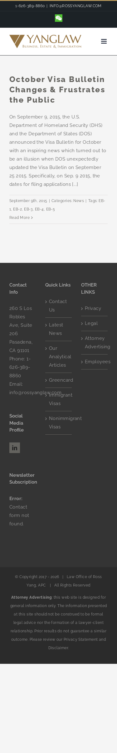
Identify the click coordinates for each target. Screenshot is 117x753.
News (78, 201)
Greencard (59, 380)
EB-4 (39, 209)
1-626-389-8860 (20, 367)
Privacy (93, 308)
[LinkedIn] (14, 447)
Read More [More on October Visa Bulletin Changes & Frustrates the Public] (19, 217)
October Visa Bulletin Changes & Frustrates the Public (57, 89)
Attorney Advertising (95, 342)
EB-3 (28, 209)
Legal (91, 323)
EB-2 (17, 209)
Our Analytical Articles (59, 356)
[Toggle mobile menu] (104, 41)
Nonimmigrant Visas (59, 423)
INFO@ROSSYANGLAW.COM (76, 6)
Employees (95, 361)
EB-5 (50, 209)
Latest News (56, 329)
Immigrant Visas (59, 399)
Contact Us (58, 306)
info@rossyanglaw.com (35, 392)
